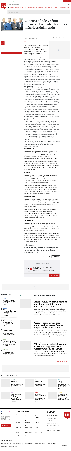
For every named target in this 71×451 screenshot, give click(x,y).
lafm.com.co (56, 444)
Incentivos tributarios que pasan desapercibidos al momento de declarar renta (9, 333)
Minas (36, 379)
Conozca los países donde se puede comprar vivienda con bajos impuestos (9, 323)
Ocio (59, 379)
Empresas (18, 422)
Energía (5, 308)
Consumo (18, 419)
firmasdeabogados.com (40, 443)
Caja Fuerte (28, 415)
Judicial (36, 392)
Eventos (37, 422)
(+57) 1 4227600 (5, 420)
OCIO (26, 7)
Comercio (5, 349)
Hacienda (5, 319)
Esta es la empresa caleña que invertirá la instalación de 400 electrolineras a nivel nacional (9, 312)
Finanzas (18, 424)
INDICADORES (63, 7)
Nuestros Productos (51, 418)
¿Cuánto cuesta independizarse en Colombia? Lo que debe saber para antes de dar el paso (63, 396)
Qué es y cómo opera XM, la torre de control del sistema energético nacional (9, 343)
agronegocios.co (17, 443)
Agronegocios (19, 414)
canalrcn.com (33, 444)
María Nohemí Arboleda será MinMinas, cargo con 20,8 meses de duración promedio (40, 384)
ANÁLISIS (45, 7)
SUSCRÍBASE (67, 1)
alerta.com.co (4, 446)
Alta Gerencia (28, 414)
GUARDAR (66, 37)
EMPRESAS (22, 7)
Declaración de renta (13, 12)
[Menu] (8, 7)
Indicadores (18, 427)
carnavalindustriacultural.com (22, 444)
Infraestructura (28, 427)
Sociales (18, 435)
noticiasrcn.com (48, 444)
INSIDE (68, 7)
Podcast (18, 432)
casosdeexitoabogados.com (7, 444)
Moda (4, 298)
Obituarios (27, 429)
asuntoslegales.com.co (6, 443)
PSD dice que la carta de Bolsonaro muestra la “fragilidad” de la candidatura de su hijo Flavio (50, 346)
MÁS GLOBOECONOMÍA (61, 361)
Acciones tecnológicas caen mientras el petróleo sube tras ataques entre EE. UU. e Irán (48, 325)
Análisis (36, 414)
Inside (36, 427)
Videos (26, 435)
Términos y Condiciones (52, 423)
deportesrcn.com (13, 446)
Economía (37, 419)
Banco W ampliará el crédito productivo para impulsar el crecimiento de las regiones (16, 397)
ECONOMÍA (17, 7)
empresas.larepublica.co (27, 443)
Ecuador (13, 379)
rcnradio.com (41, 444)
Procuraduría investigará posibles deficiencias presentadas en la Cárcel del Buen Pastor (40, 397)
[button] (26, 269)
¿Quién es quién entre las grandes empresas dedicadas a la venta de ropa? (9, 302)
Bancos (12, 392)
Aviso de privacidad (51, 421)
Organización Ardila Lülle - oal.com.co (65, 444)
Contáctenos (50, 420)
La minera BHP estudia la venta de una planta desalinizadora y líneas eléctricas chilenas (50, 304)
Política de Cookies (51, 428)
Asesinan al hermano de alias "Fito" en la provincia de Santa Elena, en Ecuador (17, 384)
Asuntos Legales (19, 415)
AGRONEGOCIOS (39, 7)
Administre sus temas (7, 53)
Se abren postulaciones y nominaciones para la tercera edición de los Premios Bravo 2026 (64, 385)
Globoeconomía (38, 424)
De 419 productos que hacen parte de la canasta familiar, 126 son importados (9, 353)
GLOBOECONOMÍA (31, 7)
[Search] (61, 4)
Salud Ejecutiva (38, 432)
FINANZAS (12, 7)
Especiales (27, 422)
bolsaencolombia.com (52, 443)
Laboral (60, 392)
